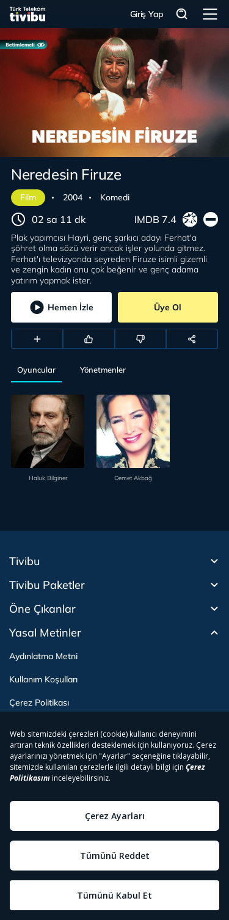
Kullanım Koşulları (43, 679)
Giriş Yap (147, 14)
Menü (210, 14)
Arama (182, 14)
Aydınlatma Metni (43, 656)
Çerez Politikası (39, 702)
